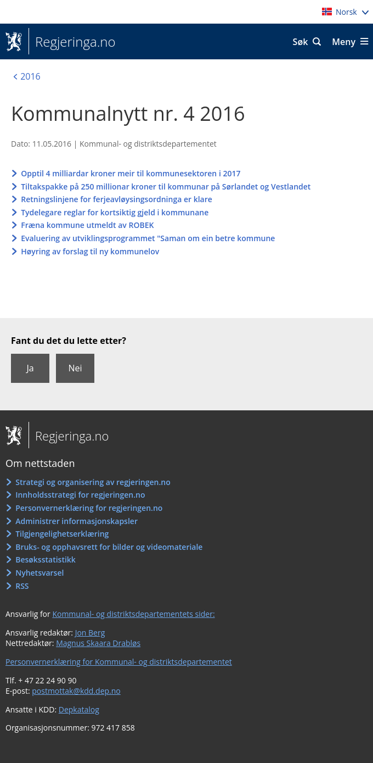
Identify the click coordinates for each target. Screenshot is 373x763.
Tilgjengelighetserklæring (62, 533)
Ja (29, 368)
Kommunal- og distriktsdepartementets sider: (133, 614)
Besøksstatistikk (45, 559)
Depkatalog (79, 709)
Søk (300, 42)
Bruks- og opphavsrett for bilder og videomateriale (108, 547)
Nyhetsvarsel (39, 572)
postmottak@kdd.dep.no (76, 691)
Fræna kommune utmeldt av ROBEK (87, 225)
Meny (343, 42)
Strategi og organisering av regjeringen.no (93, 482)
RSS (22, 586)
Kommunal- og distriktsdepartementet (148, 143)
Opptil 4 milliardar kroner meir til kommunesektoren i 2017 (130, 173)
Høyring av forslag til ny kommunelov (90, 251)
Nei (75, 368)
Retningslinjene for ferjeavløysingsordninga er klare (116, 199)
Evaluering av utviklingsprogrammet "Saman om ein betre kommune (148, 238)
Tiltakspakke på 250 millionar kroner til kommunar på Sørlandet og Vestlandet (165, 186)
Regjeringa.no (72, 42)
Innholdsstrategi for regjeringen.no (80, 494)
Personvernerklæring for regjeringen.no (88, 508)
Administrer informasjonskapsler (76, 521)
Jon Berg (90, 632)
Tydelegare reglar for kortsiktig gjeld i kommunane (114, 212)
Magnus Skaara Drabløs (98, 643)
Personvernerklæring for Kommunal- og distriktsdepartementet (118, 661)
